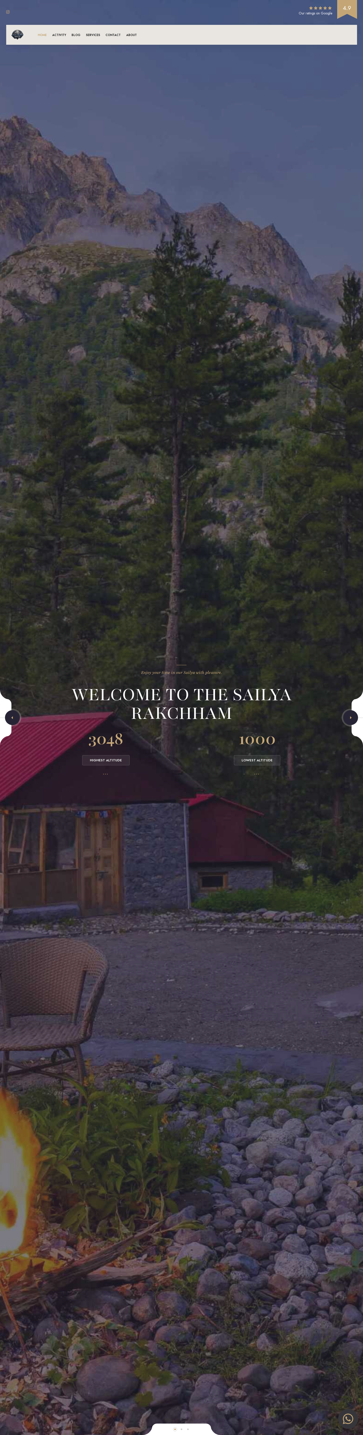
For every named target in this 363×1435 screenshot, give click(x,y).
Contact (113, 35)
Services (93, 35)
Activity (59, 35)
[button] (12, 717)
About (131, 35)
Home (42, 35)
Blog (76, 35)
